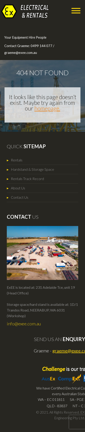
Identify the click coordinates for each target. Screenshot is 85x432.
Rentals (16, 160)
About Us (18, 188)
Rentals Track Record (27, 178)
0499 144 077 (41, 46)
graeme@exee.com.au (20, 52)
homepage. (47, 108)
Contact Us (19, 197)
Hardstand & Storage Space (32, 169)
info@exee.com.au (24, 323)
